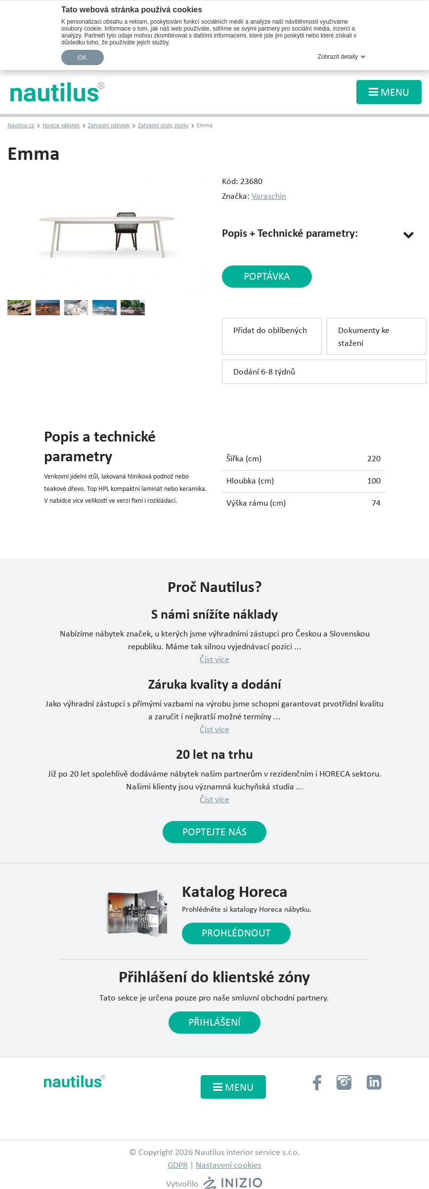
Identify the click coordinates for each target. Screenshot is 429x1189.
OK (82, 57)
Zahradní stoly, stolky (163, 126)
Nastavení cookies (228, 1165)
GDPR (178, 1165)
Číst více (214, 660)
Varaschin (269, 196)
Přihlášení (214, 1023)
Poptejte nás (214, 832)
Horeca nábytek (61, 126)
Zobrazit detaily (338, 56)
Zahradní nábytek (108, 126)
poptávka (267, 277)
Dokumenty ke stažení (363, 337)
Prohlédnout (236, 933)
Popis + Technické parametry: (290, 234)
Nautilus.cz (20, 126)
